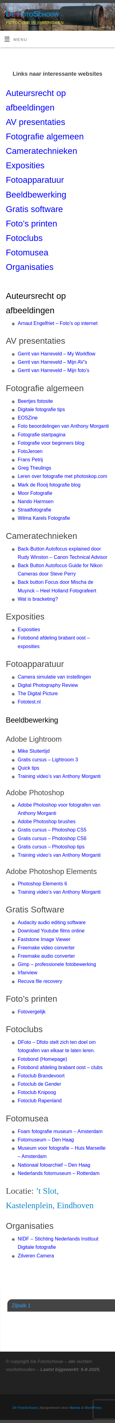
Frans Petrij (30, 459)
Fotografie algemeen (45, 136)
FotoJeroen (30, 451)
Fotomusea (27, 252)
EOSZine (28, 417)
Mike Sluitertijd (34, 751)
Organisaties (30, 267)
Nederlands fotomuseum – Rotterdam (59, 1173)
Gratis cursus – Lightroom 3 (48, 759)
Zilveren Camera (36, 1255)
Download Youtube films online (51, 930)
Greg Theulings (34, 468)
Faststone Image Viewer (44, 939)
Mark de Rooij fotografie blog (49, 484)
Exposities (29, 629)
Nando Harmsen (36, 501)
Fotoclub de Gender (39, 1084)
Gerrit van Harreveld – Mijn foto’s (54, 370)
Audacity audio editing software (52, 922)
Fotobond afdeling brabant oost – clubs (60, 1067)
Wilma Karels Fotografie (44, 518)
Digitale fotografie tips (41, 409)
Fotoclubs (24, 238)
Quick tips (28, 768)
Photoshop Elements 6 (42, 883)
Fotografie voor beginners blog (51, 443)
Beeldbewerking (36, 194)
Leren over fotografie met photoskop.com (62, 476)
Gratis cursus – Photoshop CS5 (52, 829)
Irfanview (27, 972)
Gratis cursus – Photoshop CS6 (52, 838)
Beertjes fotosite (35, 401)
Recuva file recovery (40, 981)
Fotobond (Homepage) (42, 1059)
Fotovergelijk (32, 1011)
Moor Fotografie (35, 493)
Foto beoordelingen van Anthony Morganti (63, 426)
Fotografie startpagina (42, 434)
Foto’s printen (31, 223)
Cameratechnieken (41, 151)
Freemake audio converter (46, 956)
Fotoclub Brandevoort (41, 1075)
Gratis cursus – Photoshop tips (51, 846)
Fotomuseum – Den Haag (46, 1139)
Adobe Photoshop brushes (47, 821)
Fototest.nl (29, 701)
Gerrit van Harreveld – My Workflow (56, 353)
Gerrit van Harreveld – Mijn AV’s (52, 362)
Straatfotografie (34, 509)
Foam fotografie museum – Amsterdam (60, 1131)
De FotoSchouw (32, 13)
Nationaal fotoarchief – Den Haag (54, 1165)
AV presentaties (35, 122)
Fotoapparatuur (35, 180)
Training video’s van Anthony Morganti (59, 776)
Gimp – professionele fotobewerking (57, 964)
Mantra (74, 1407)
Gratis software (34, 209)
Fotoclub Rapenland (40, 1100)
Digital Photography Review (48, 685)
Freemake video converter (46, 947)
